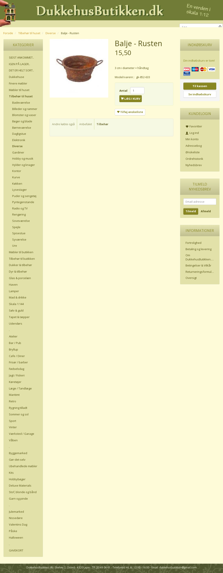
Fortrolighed (193, 243)
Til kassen (200, 86)
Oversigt (191, 278)
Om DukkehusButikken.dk (200, 257)
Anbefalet (85, 124)
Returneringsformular (200, 272)
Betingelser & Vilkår (198, 265)
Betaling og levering (198, 249)
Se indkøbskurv (199, 94)
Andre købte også (63, 124)
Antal (123, 91)
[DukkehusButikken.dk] (111, 13)
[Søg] (220, 27)
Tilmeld (191, 211)
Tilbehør (102, 124)
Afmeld (206, 211)
